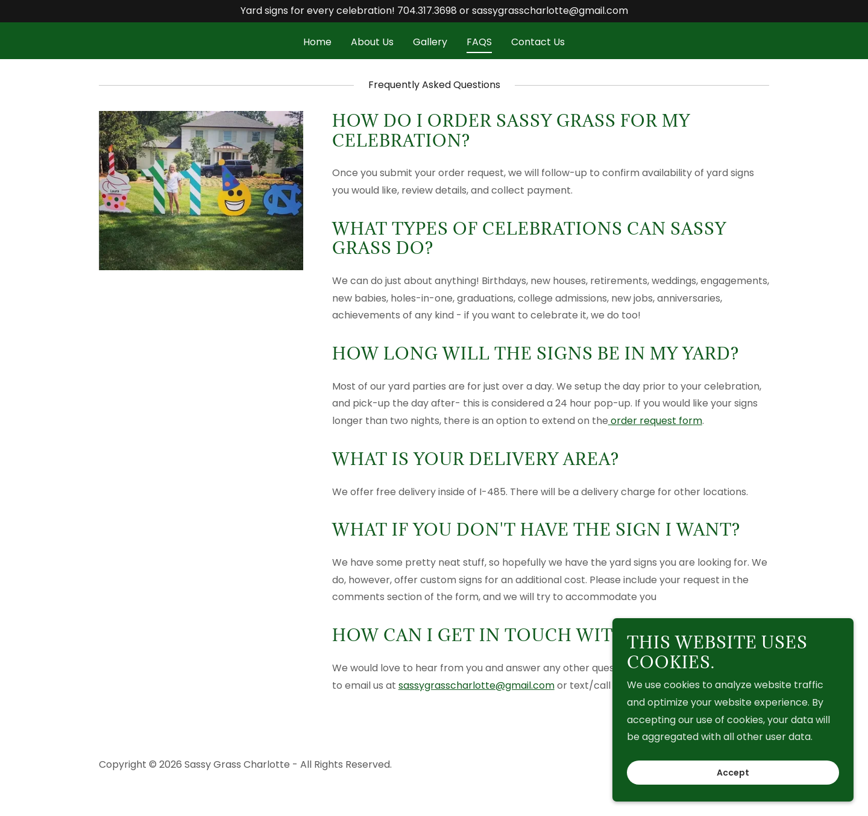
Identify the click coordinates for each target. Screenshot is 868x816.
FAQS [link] (479, 42)
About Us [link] (372, 42)
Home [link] (317, 42)
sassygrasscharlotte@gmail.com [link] (550, 10)
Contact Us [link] (538, 42)
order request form (655, 421)
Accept (733, 773)
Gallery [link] (430, 42)
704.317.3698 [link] (427, 10)
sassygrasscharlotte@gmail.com (476, 685)
